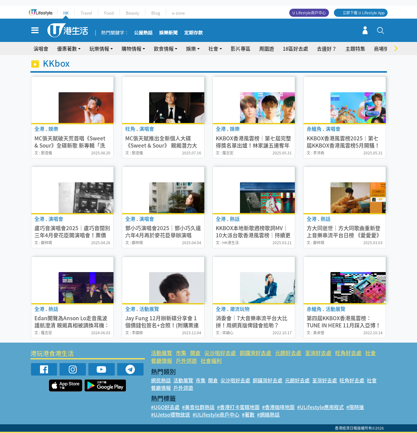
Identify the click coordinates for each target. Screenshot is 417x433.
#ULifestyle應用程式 (320, 407)
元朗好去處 (288, 353)
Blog (155, 13)
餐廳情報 (161, 360)
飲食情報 (164, 48)
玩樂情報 (99, 48)
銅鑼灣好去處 (255, 353)
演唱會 (40, 48)
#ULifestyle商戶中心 (216, 414)
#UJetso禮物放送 (170, 414)
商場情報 (384, 48)
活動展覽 (161, 353)
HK (66, 13)
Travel (86, 13)
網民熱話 (161, 380)
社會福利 (211, 360)
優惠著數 (67, 48)
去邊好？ (327, 48)
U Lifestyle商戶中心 (309, 13)
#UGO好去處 (165, 407)
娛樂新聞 (168, 32)
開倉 (195, 353)
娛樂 (191, 48)
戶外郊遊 (186, 360)
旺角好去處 (348, 353)
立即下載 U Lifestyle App (363, 13)
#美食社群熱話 (198, 407)
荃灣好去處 (318, 353)
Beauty (132, 13)
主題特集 (355, 48)
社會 (213, 48)
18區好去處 (295, 48)
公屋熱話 (143, 32)
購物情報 (131, 48)
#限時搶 (355, 407)
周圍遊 (266, 48)
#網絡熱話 (268, 414)
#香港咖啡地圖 (278, 407)
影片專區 (241, 48)
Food (109, 13)
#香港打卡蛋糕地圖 (238, 407)
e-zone (178, 13)
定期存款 (193, 32)
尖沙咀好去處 (220, 353)
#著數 (248, 414)
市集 (181, 353)
